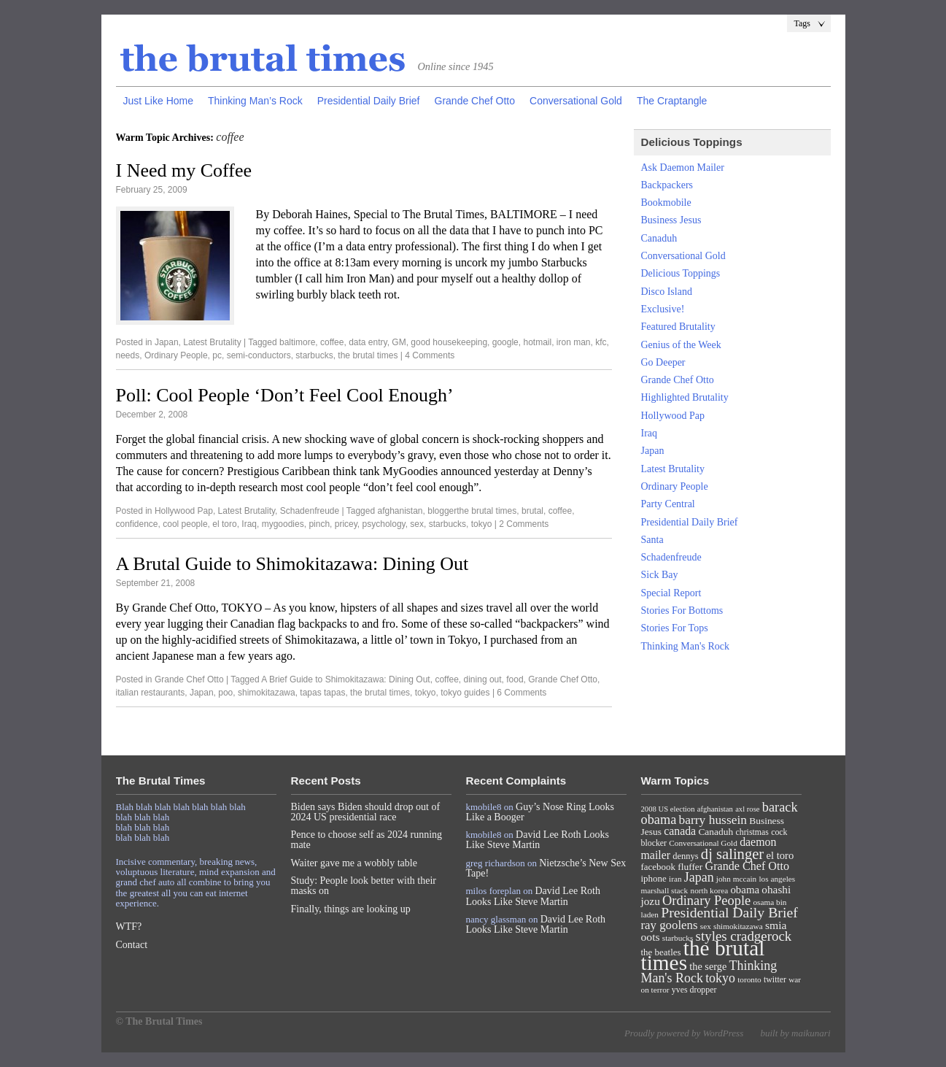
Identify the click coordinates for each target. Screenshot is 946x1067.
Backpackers (667, 185)
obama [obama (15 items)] (744, 889)
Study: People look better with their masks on (363, 885)
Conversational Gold (576, 101)
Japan (167, 342)
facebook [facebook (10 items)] (658, 866)
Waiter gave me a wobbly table (354, 863)
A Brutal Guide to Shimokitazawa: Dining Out (292, 563)
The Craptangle (672, 101)
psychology (384, 524)
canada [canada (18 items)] (680, 831)
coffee (332, 342)
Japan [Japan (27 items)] (699, 877)
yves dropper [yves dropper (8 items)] (694, 990)
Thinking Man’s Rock (255, 101)
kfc (600, 342)
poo (225, 692)
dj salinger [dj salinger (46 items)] (732, 854)
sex (417, 524)
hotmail (537, 342)
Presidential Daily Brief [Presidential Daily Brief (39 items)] (729, 912)
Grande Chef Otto (475, 101)
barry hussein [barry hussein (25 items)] (713, 819)
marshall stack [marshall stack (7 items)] (665, 890)
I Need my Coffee (184, 170)
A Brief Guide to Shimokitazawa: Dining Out (345, 679)
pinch (319, 524)
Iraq (249, 524)
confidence (137, 524)
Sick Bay (659, 574)
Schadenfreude (309, 511)
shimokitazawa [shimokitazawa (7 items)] (738, 926)
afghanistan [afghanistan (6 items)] (715, 809)
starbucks (314, 355)
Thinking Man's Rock (685, 646)
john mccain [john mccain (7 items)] (736, 878)
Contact (132, 944)
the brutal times (368, 355)
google (505, 342)
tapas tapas (322, 692)
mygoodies (283, 524)
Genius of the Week (681, 344)
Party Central (668, 503)
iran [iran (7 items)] (675, 878)
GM (399, 342)
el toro (224, 524)
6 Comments (521, 692)
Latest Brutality (212, 342)
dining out (483, 679)
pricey (346, 524)
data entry (368, 342)
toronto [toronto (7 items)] (749, 979)
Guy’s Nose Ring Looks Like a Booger (540, 812)
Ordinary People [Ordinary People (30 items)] (706, 900)
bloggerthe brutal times (471, 511)
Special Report (671, 593)
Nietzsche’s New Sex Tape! (546, 868)
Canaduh (659, 238)
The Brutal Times (263, 59)
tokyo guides (465, 692)
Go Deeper (663, 362)
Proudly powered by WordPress (683, 1033)
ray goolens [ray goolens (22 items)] (669, 925)
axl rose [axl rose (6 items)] (747, 809)
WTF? (129, 926)
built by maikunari (795, 1033)
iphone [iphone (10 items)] (654, 878)
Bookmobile (666, 202)
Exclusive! (663, 309)
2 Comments (523, 524)
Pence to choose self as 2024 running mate (367, 839)
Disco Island (666, 291)
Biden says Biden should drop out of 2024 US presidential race (366, 812)
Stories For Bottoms (682, 610)
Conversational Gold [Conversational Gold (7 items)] (703, 843)
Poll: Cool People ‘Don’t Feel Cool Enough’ (285, 395)
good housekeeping (449, 342)
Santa (652, 539)
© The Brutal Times (159, 1021)
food (514, 679)
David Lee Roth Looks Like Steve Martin (538, 839)
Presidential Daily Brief (368, 101)
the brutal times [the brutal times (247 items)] (703, 955)
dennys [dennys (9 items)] (685, 856)
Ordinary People (176, 355)
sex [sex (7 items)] (705, 926)
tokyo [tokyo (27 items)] (720, 978)
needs (128, 355)
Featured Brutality (678, 326)
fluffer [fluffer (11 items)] (690, 866)
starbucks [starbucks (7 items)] (678, 937)
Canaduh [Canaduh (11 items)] (715, 831)
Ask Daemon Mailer (682, 167)
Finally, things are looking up (351, 909)
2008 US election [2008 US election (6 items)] (668, 809)
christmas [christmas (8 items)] (751, 832)
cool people (185, 524)
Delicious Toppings (681, 273)
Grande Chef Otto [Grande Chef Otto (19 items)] (747, 866)
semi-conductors (259, 355)
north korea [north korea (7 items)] (710, 890)
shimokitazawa (266, 692)
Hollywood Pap (184, 511)
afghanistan (399, 511)
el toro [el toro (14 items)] (780, 855)
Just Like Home (158, 101)
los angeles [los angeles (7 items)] (777, 878)
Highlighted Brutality (685, 397)
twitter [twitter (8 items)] (775, 979)
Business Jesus (671, 220)
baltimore (297, 342)
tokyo (481, 524)
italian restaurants (150, 692)
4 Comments (429, 355)
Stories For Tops (674, 628)
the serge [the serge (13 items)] (707, 966)
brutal (532, 511)
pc (217, 355)
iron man (574, 342)
